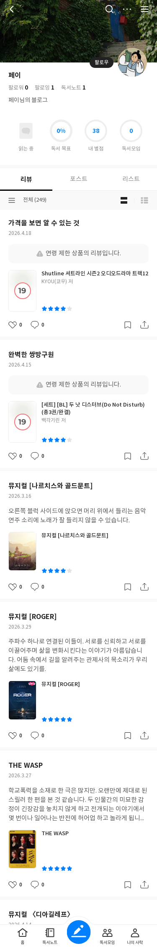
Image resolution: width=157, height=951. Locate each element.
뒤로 (12, 9)
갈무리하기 (128, 325)
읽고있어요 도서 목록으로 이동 (26, 131)
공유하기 (144, 325)
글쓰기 (78, 932)
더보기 (127, 9)
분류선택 (11, 200)
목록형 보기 (144, 200)
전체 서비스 (144, 9)
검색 (109, 9)
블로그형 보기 (124, 200)
